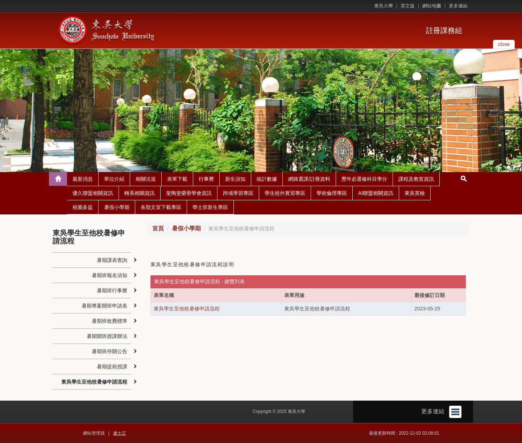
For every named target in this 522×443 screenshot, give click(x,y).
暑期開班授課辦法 (107, 336)
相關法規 (146, 179)
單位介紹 (114, 179)
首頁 (158, 228)
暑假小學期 (116, 207)
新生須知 (235, 179)
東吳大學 (383, 6)
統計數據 (267, 179)
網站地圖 (431, 6)
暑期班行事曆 (112, 290)
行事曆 (206, 179)
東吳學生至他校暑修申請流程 (187, 309)
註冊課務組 (444, 30)
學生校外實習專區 (285, 193)
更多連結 (458, 6)
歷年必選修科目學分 (364, 179)
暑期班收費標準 (109, 321)
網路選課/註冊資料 (309, 179)
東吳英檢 (415, 193)
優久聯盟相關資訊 (92, 193)
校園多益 (82, 207)
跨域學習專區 (238, 193)
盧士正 (119, 433)
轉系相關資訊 (139, 193)
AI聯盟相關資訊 (375, 193)
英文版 (408, 6)
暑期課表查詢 (112, 260)
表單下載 (177, 179)
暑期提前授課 (112, 366)
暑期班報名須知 (109, 275)
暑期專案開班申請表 (104, 306)
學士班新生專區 (210, 207)
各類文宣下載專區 (161, 207)
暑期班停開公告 (109, 351)
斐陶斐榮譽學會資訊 (189, 193)
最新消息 (82, 179)
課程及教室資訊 (416, 179)
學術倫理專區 (331, 193)
